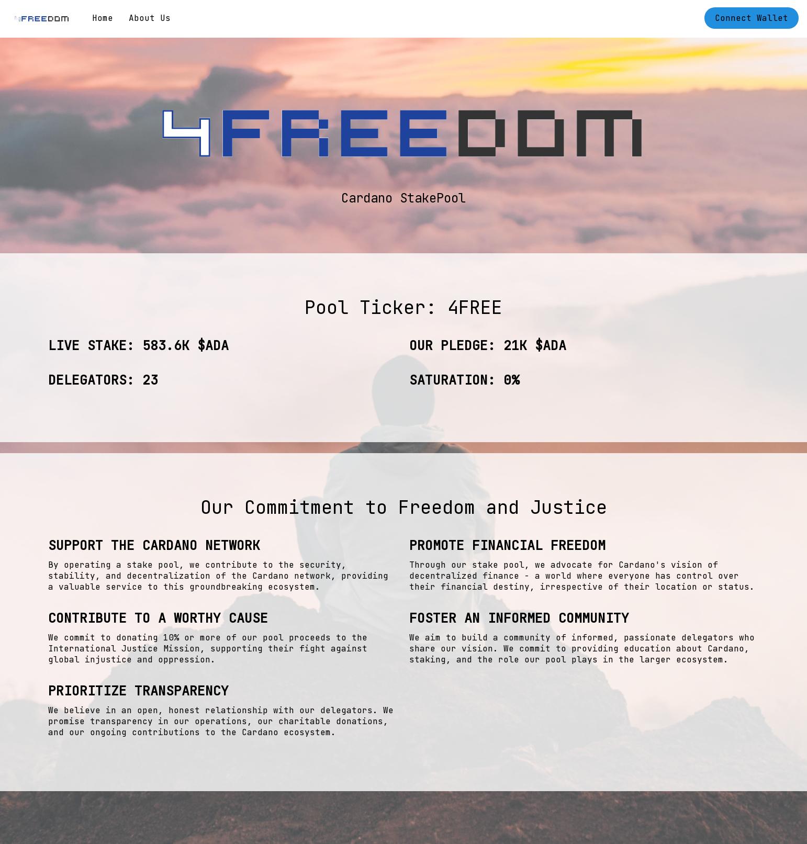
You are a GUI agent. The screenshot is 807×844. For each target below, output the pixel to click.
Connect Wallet (751, 18)
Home (102, 18)
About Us (150, 18)
